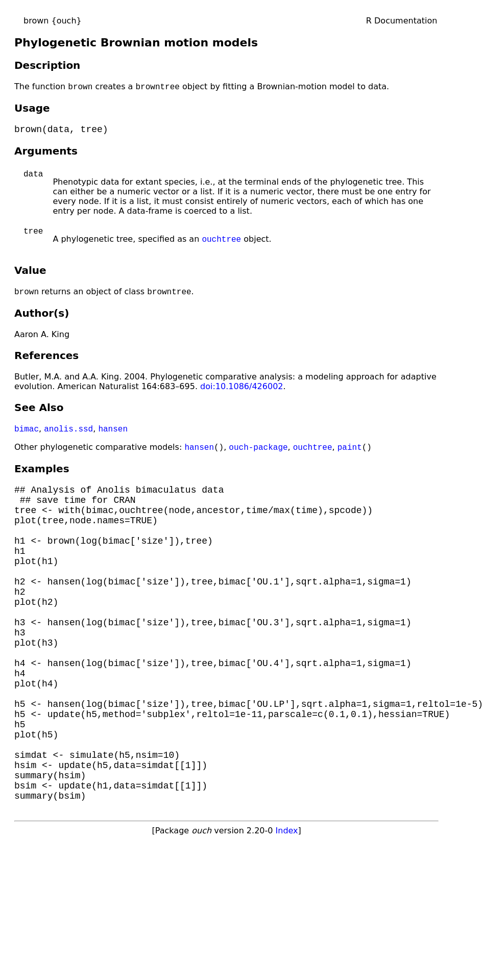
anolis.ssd (68, 434)
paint (349, 454)
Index (287, 903)
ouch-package (258, 454)
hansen (113, 434)
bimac (26, 434)
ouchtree (221, 242)
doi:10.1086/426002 (241, 391)
